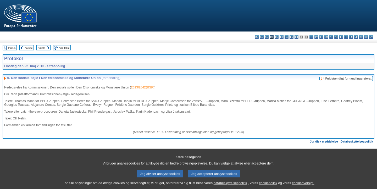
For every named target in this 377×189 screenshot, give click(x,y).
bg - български (257, 37)
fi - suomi (366, 37)
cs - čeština (267, 37)
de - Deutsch (277, 37)
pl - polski (341, 37)
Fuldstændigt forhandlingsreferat (348, 78)
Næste (41, 47)
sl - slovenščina (361, 37)
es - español (262, 37)
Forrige (28, 47)
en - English (291, 37)
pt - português (346, 37)
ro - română (351, 37)
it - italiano (311, 37)
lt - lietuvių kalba (321, 37)
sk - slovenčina (356, 37)
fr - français (296, 37)
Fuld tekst (64, 47)
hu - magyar (326, 37)
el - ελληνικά (287, 37)
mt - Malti (331, 37)
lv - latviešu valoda (316, 37)
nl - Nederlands (336, 37)
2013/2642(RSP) (142, 87)
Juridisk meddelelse (324, 141)
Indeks (11, 47)
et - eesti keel (282, 37)
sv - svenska (371, 37)
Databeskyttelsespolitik (357, 141)
